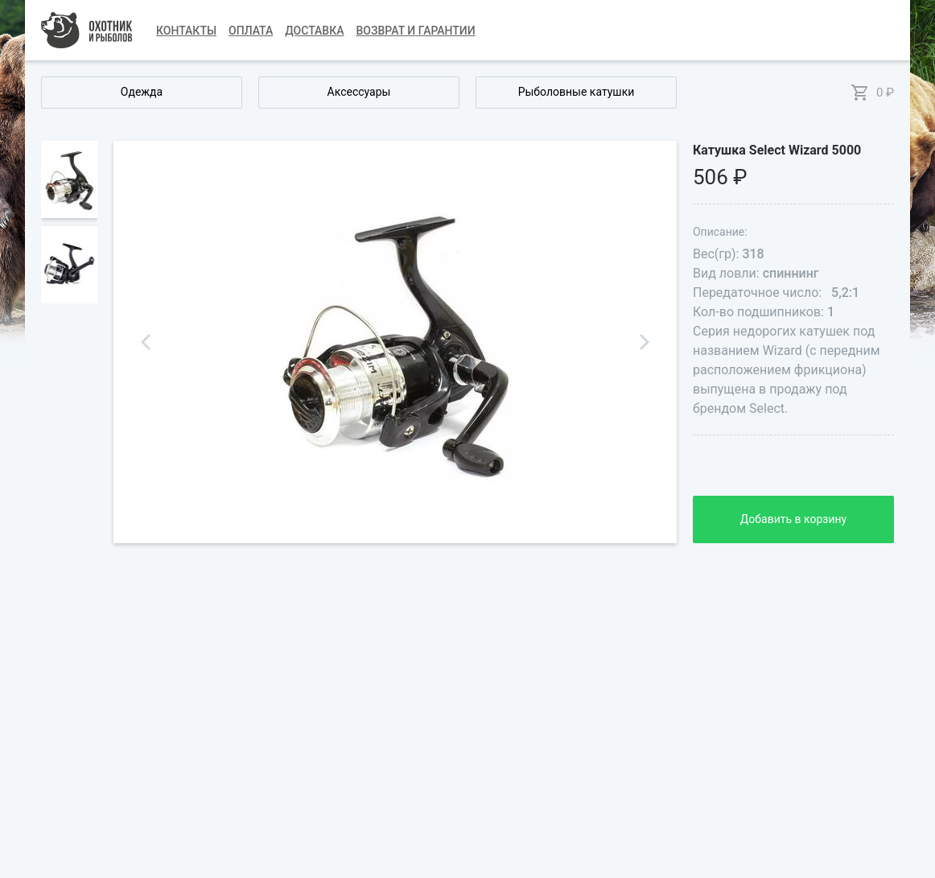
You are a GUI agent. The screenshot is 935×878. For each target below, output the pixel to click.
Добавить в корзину (793, 519)
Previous (146, 342)
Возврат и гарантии (416, 30)
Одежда (142, 91)
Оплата (251, 30)
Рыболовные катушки (576, 91)
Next (644, 342)
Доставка (314, 30)
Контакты (186, 30)
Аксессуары (359, 91)
